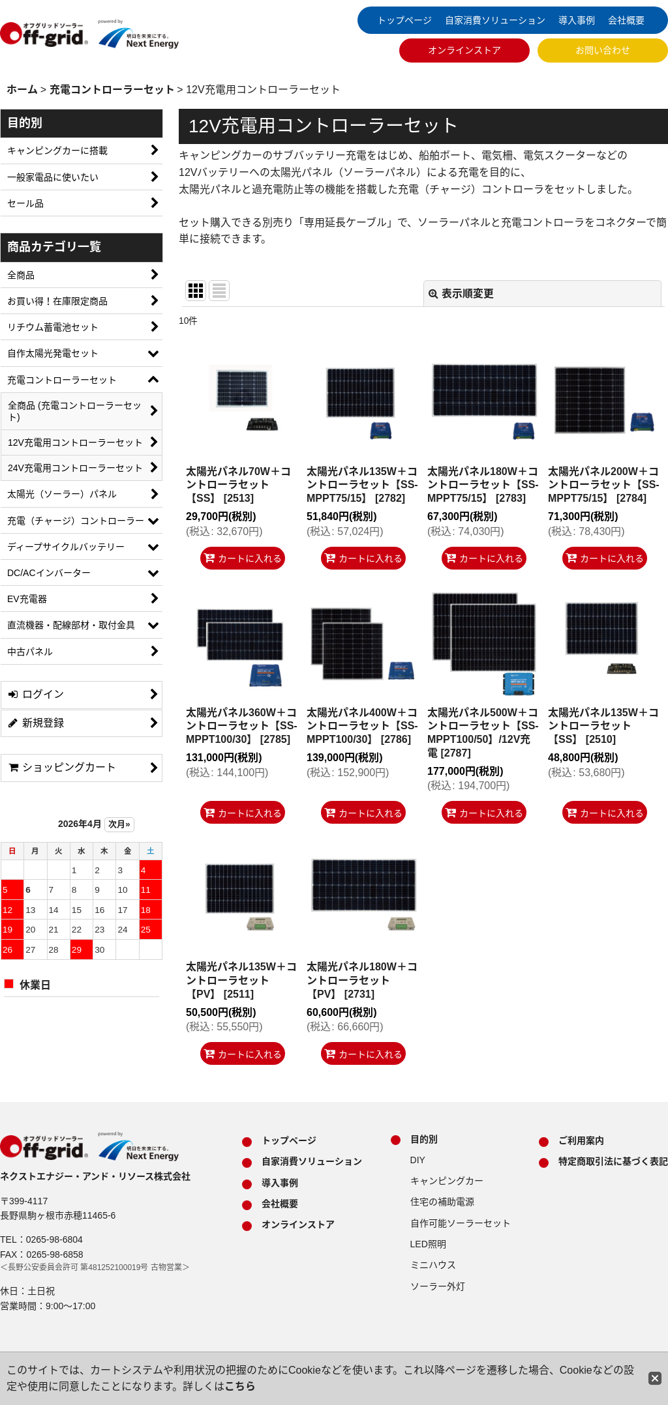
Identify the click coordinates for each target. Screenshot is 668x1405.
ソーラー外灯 (437, 1286)
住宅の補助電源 (442, 1201)
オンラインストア (464, 50)
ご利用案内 (581, 1140)
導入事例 (576, 20)
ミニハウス (433, 1265)
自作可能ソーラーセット (460, 1223)
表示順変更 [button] (461, 293)
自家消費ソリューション (495, 20)
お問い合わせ (602, 50)
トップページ (404, 20)
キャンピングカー (446, 1181)
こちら (240, 1386)
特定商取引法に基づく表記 (613, 1161)
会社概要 (626, 20)
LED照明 (428, 1244)
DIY (417, 1160)
